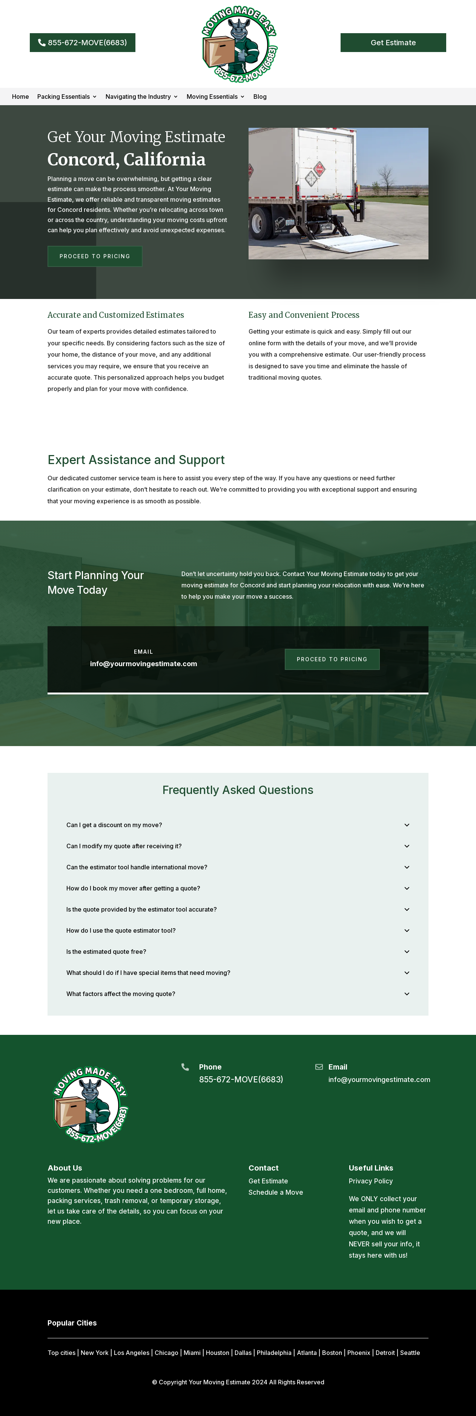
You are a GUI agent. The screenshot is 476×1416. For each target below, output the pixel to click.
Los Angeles (131, 1352)
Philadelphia (274, 1352)
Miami (192, 1352)
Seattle (410, 1352)
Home (20, 97)
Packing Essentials (63, 97)
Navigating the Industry (138, 97)
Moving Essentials (212, 97)
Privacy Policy (371, 1181)
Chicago (166, 1352)
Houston (217, 1352)
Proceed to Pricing (95, 256)
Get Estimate (393, 42)
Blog (260, 97)
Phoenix (358, 1352)
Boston (332, 1352)
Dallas (243, 1352)
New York (95, 1352)
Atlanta (307, 1352)
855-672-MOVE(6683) (87, 42)
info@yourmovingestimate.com (143, 664)
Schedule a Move (276, 1192)
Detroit (385, 1352)
